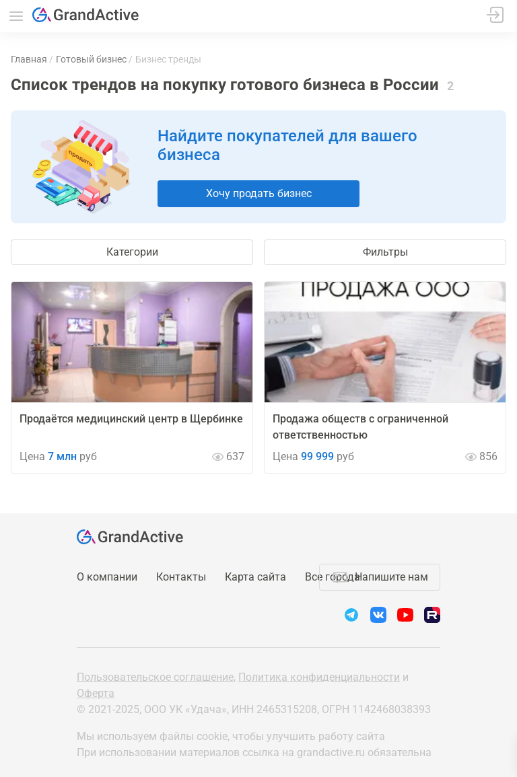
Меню (16, 16)
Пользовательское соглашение (155, 677)
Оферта (95, 693)
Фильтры (385, 252)
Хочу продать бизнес (259, 193)
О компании (107, 576)
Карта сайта (255, 576)
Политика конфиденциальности (319, 677)
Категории (132, 252)
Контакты (181, 576)
